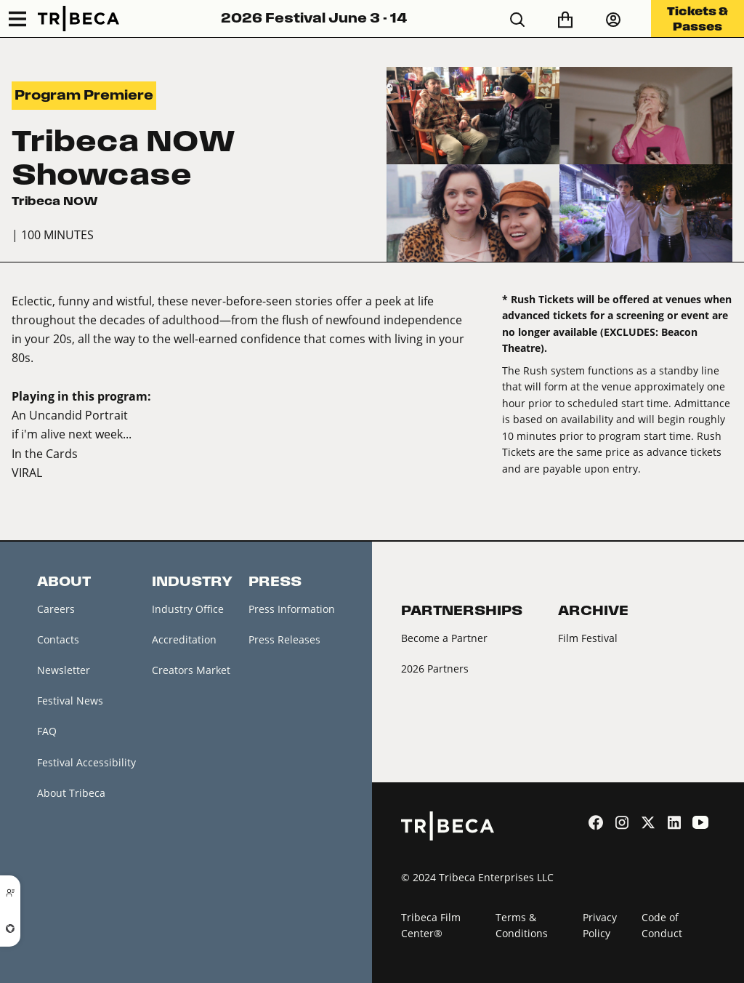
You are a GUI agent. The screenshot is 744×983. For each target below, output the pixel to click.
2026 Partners (435, 668)
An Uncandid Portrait (70, 414)
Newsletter (63, 670)
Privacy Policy (600, 925)
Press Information (291, 609)
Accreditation (184, 639)
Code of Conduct (662, 925)
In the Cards (45, 453)
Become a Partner (444, 638)
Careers (56, 609)
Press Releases (284, 639)
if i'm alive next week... (72, 433)
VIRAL (27, 472)
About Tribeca (71, 793)
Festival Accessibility (86, 762)
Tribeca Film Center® (431, 925)
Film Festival (588, 638)
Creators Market (191, 670)
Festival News (70, 700)
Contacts (58, 639)
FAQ (47, 731)
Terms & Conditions (522, 925)
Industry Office (188, 609)
